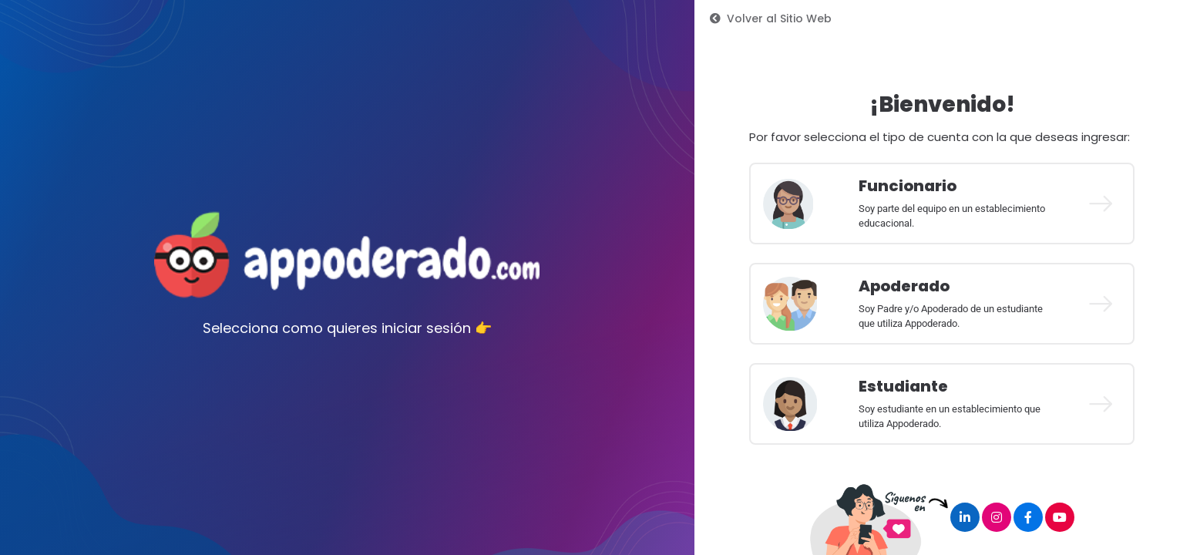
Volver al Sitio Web (771, 18)
